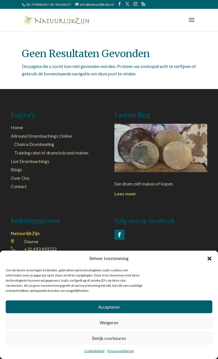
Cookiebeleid (94, 351)
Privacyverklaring (120, 351)
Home (17, 127)
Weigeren (109, 322)
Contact (19, 186)
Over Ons (20, 178)
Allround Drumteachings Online (41, 136)
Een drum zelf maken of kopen (143, 183)
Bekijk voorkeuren (109, 338)
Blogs (16, 169)
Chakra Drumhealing (34, 144)
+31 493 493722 (40, 248)
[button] (209, 258)
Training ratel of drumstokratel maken (51, 152)
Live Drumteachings (30, 161)
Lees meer (125, 193)
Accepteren (109, 307)
